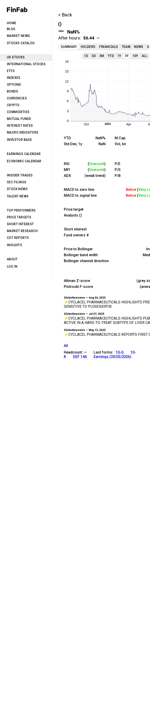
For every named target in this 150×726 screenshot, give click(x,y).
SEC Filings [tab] (16, 182)
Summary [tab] (69, 47)
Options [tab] (14, 84)
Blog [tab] (11, 29)
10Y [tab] (135, 56)
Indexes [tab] (14, 78)
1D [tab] (86, 56)
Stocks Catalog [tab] (21, 43)
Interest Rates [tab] (20, 125)
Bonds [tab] (12, 91)
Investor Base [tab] (19, 140)
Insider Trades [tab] (20, 175)
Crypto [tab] (13, 105)
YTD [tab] (111, 56)
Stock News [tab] (17, 189)
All (66, 346)
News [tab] (138, 47)
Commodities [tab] (18, 112)
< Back (65, 15)
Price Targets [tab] (19, 217)
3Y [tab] (127, 56)
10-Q (120, 352)
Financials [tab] (108, 47)
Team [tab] (126, 47)
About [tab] (12, 259)
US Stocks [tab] (16, 57)
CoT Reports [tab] (18, 238)
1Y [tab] (119, 56)
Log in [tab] (12, 266)
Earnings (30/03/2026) (112, 356)
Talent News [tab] (17, 196)
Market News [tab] (18, 36)
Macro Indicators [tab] (22, 132)
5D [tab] (94, 56)
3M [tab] (101, 56)
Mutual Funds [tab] (19, 119)
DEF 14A (80, 356)
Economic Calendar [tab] (24, 161)
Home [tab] (11, 23)
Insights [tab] (14, 245)
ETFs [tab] (11, 71)
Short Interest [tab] (20, 224)
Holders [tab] (88, 47)
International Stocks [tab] (26, 64)
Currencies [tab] (17, 98)
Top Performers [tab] (21, 210)
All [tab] (144, 56)
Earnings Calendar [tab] (24, 154)
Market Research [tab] (22, 231)
